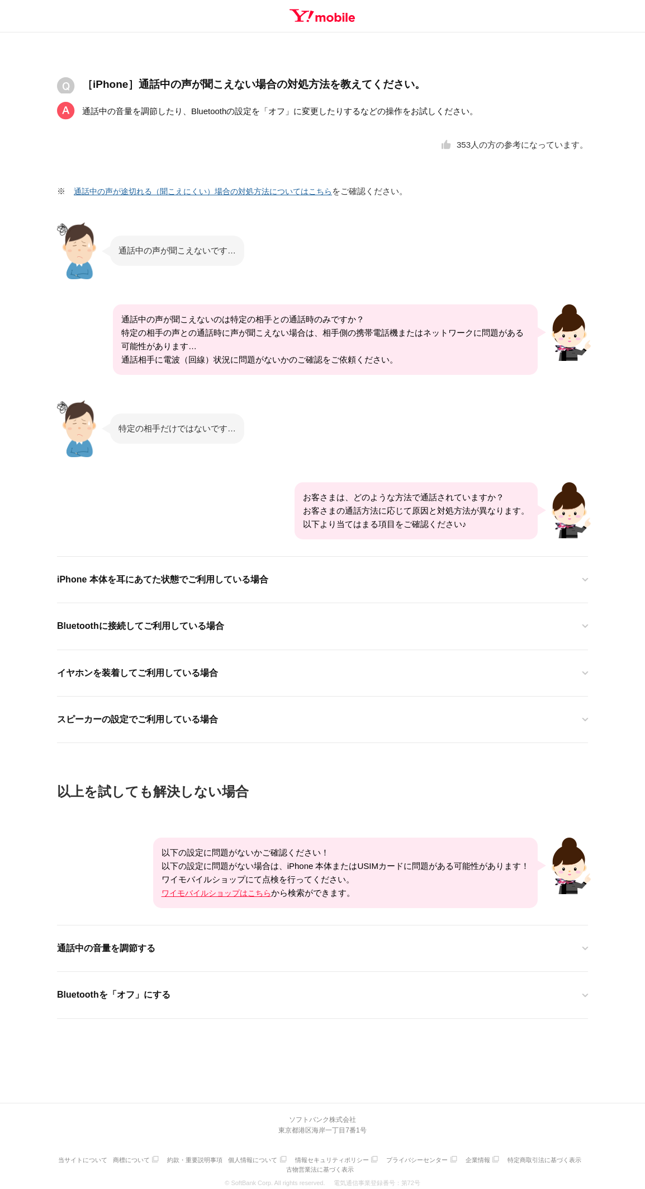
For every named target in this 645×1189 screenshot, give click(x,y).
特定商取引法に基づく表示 (285, 1165)
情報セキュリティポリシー (377, 1158)
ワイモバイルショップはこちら (220, 892)
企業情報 (528, 1158)
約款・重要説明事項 (234, 1158)
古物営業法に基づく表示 (364, 1165)
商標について (168, 1158)
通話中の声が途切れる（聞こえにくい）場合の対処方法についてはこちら (212, 191)
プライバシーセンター (465, 1158)
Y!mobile (322, 15)
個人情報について (295, 1158)
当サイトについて (116, 1158)
